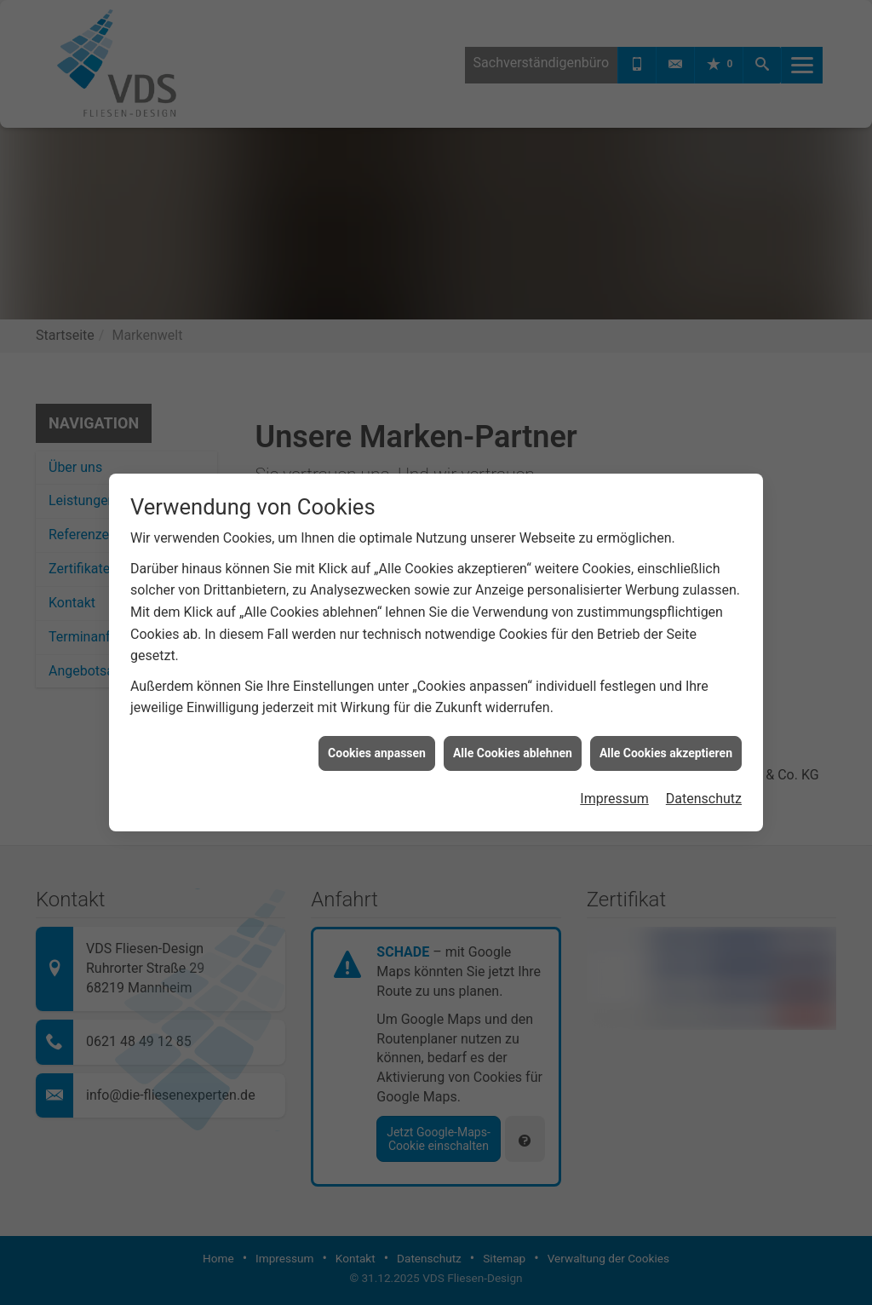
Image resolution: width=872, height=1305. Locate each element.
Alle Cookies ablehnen (512, 739)
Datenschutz (704, 786)
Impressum (614, 786)
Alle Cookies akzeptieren (666, 739)
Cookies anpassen (377, 739)
